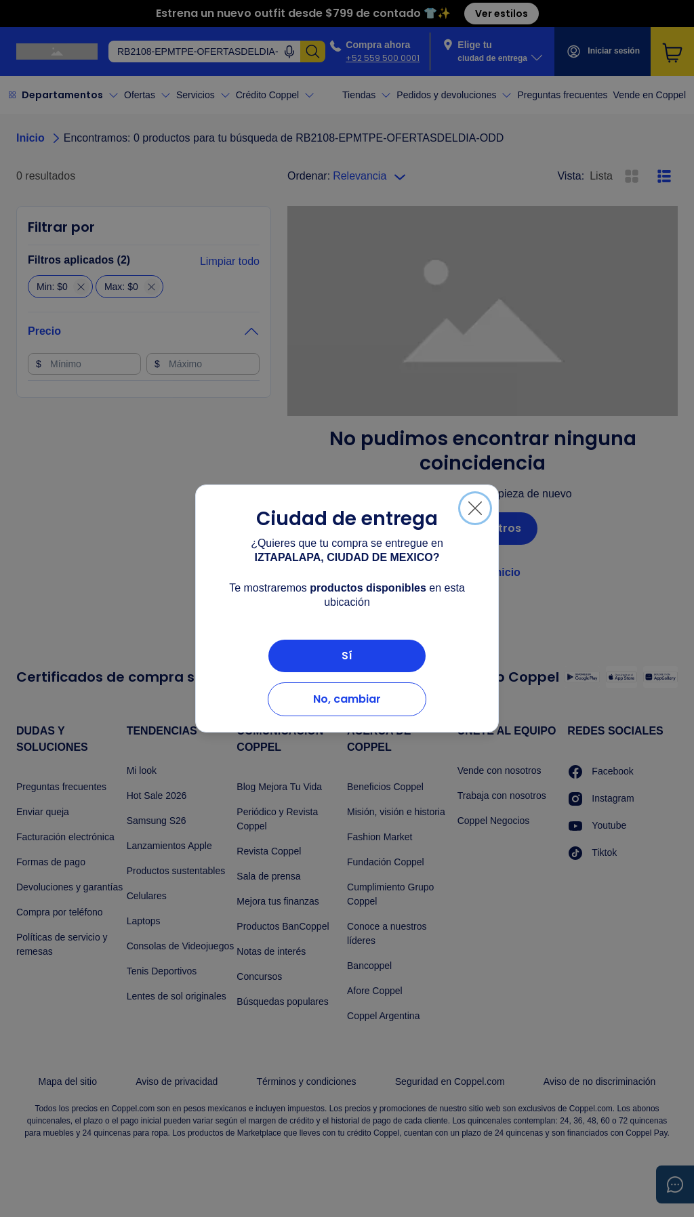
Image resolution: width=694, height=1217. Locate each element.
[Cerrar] (475, 508)
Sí (347, 655)
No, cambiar (347, 699)
